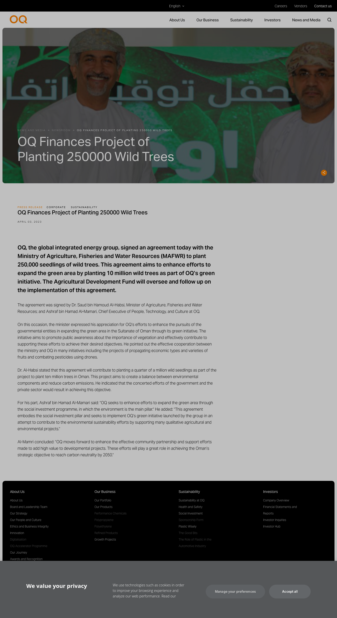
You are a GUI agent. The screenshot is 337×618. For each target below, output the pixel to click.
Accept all (289, 598)
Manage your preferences (235, 598)
